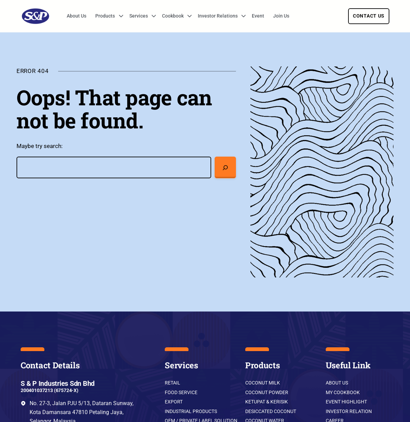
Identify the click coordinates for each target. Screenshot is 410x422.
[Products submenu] (118, 16)
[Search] (225, 167)
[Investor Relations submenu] (241, 16)
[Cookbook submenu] (187, 16)
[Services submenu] (151, 16)
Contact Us (369, 16)
